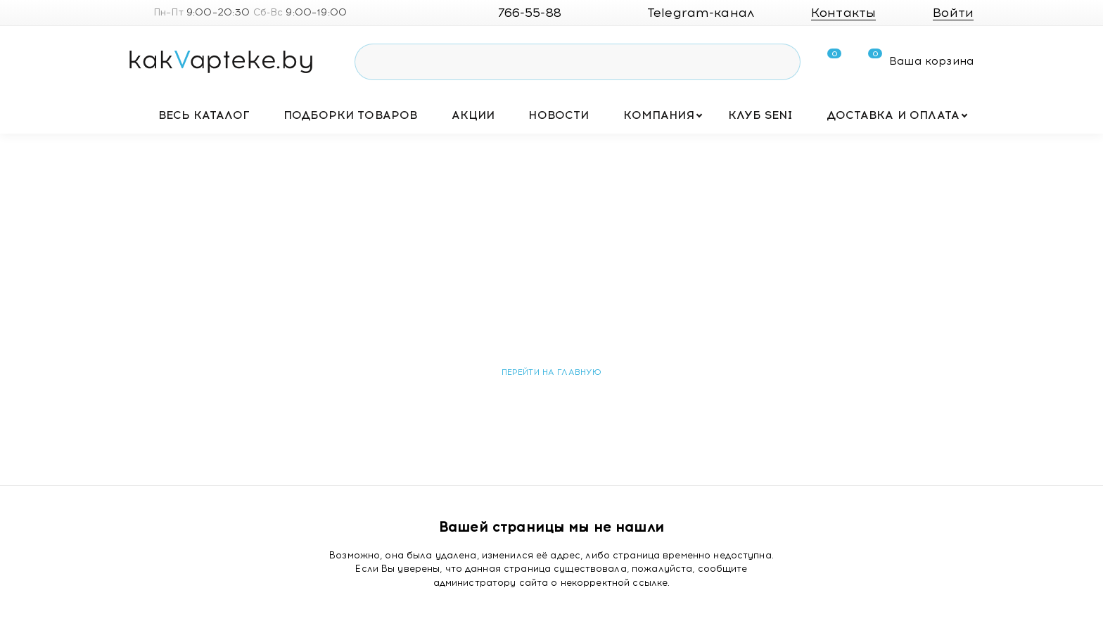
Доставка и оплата (893, 115)
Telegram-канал (689, 12)
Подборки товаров (350, 115)
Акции (473, 115)
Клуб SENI (760, 115)
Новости (558, 115)
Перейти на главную (552, 372)
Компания (658, 115)
